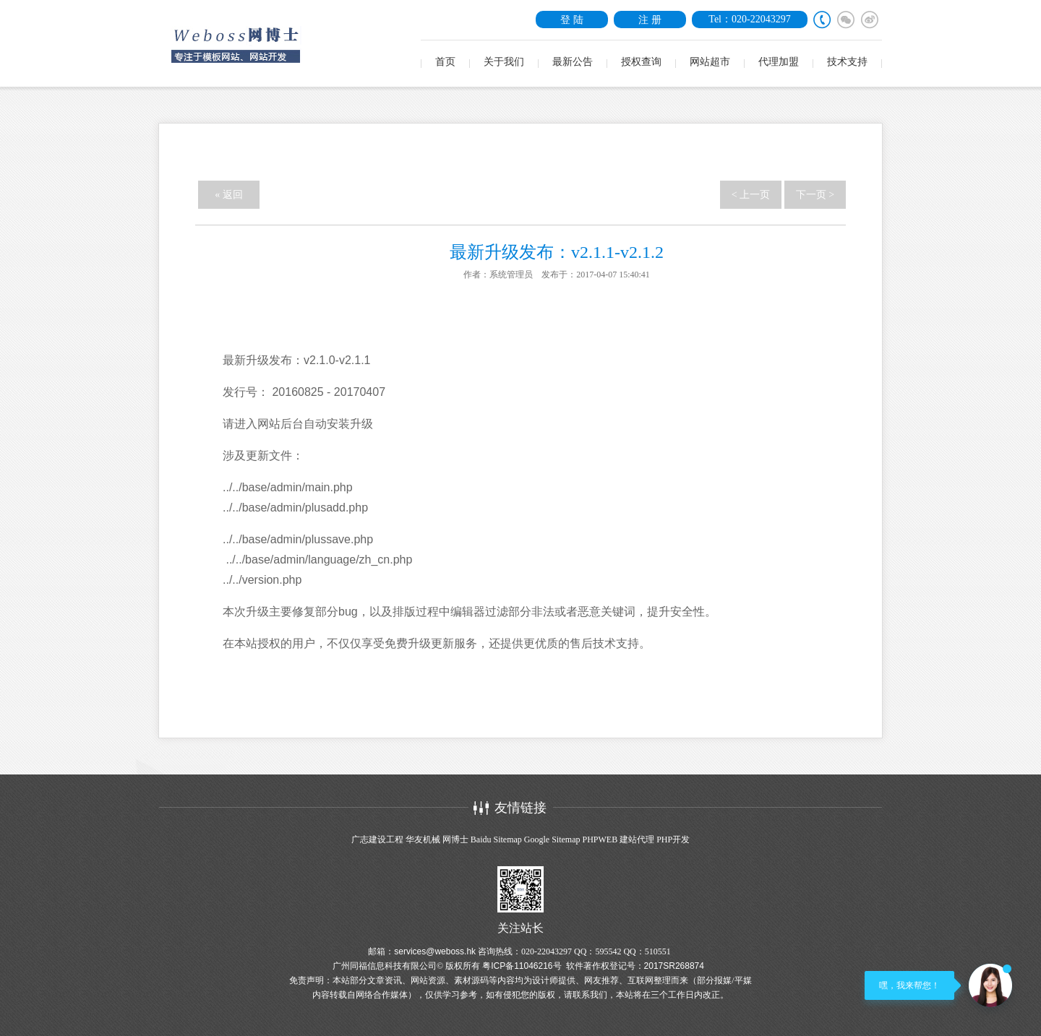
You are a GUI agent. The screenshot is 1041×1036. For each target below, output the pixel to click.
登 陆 (571, 19)
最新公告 (572, 61)
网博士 (455, 839)
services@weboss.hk (435, 951)
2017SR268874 (674, 966)
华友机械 (423, 839)
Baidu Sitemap (496, 839)
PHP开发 (673, 839)
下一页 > (815, 194)
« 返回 (229, 194)
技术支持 (847, 61)
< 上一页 (751, 194)
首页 (445, 61)
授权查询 (641, 61)
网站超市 (710, 61)
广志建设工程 (377, 839)
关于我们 (504, 61)
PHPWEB (599, 839)
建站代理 (637, 839)
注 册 (649, 19)
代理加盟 (778, 61)
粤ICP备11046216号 (521, 966)
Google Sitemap (552, 839)
